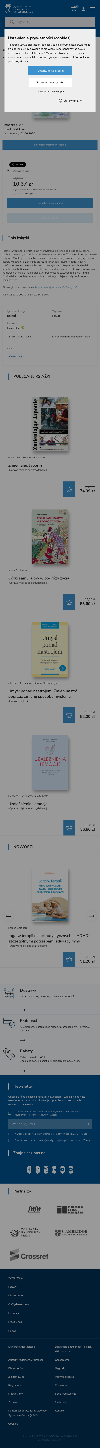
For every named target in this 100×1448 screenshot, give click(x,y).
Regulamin (14, 1385)
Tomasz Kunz (14, 328)
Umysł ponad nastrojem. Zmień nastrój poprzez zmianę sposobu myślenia (43, 693)
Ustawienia (70, 101)
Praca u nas (15, 1322)
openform (56, 1440)
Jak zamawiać (16, 1377)
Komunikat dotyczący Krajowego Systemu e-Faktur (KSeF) (27, 1413)
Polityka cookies (64, 1377)
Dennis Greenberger (45, 683)
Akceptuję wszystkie (50, 71)
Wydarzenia (15, 1278)
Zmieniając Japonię (25, 465)
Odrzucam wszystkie (50, 82)
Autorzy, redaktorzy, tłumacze (25, 1360)
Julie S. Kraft (41, 796)
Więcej (53, 1114)
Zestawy (13, 1402)
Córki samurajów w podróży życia (38, 578)
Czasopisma (15, 356)
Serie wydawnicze (65, 1394)
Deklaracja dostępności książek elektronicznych (73, 1349)
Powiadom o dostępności (50, 203)
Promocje (14, 1313)
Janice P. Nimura (17, 570)
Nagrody (60, 1368)
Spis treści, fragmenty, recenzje (50, 144)
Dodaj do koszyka (50, 217)
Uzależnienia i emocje (28, 803)
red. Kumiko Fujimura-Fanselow (26, 457)
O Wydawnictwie (18, 1304)
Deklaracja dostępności (22, 1347)
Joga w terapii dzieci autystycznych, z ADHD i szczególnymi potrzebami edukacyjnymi (49, 938)
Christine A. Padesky (20, 683)
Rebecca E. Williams (20, 796)
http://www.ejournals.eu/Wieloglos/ (56, 287)
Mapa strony (15, 1394)
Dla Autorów (15, 1368)
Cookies (13, 1423)
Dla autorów (15, 1295)
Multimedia (61, 1402)
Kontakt (12, 1331)
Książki (12, 1287)
